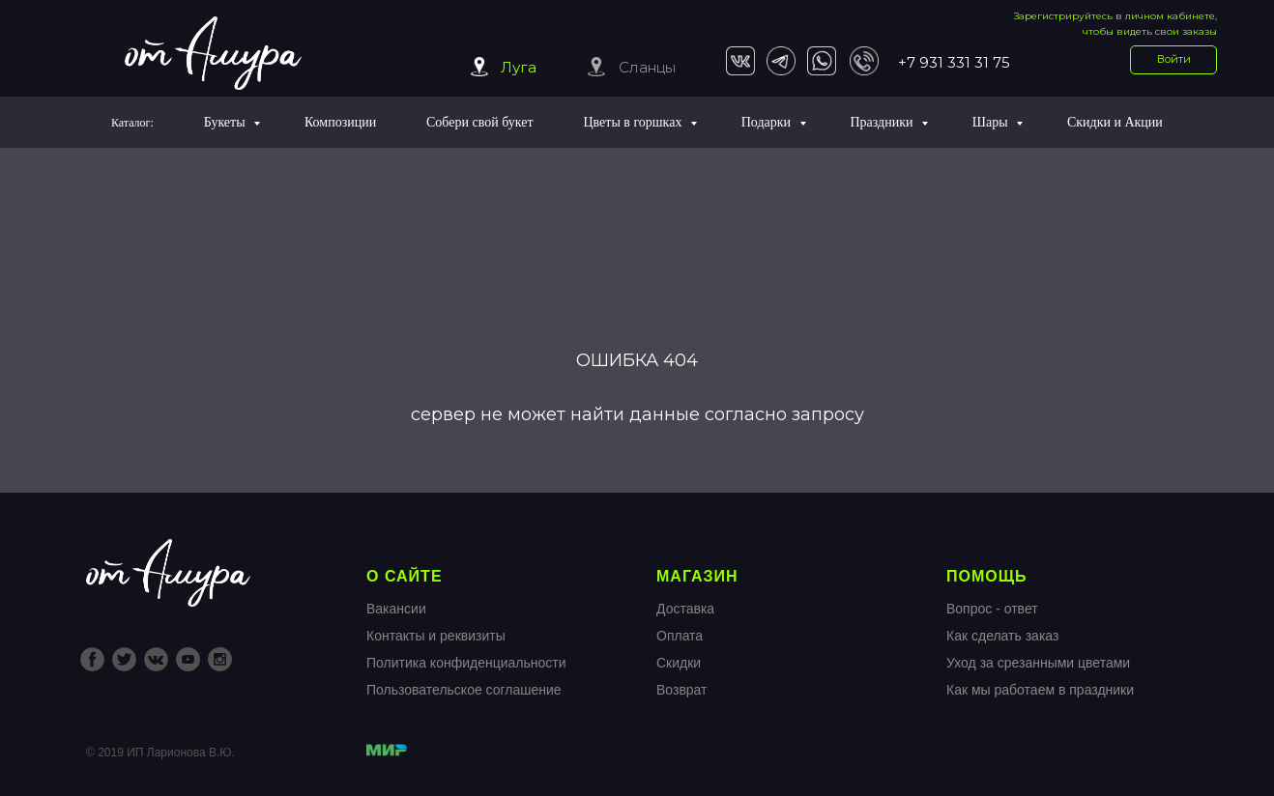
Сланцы (647, 67)
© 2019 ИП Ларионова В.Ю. (160, 752)
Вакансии (396, 608)
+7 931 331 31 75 (954, 62)
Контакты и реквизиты (436, 635)
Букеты (226, 122)
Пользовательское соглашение (464, 689)
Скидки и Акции (1115, 122)
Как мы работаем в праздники (1040, 689)
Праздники (883, 122)
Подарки (768, 122)
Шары (991, 122)
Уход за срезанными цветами (1038, 662)
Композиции (340, 122)
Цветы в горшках (633, 122)
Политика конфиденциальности (466, 662)
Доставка (685, 608)
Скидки (678, 662)
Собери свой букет (480, 122)
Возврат (682, 689)
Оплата (679, 635)
